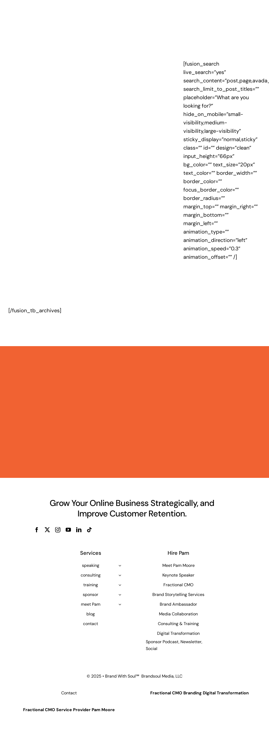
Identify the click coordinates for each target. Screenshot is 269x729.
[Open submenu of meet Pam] (120, 604)
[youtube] (68, 529)
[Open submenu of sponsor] (120, 594)
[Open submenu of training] (120, 585)
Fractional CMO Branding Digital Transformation (199, 693)
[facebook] (36, 529)
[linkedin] (78, 529)
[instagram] (57, 529)
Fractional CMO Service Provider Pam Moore (69, 709)
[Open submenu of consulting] (120, 575)
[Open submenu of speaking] (120, 565)
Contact (69, 693)
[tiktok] (89, 529)
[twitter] (47, 529)
